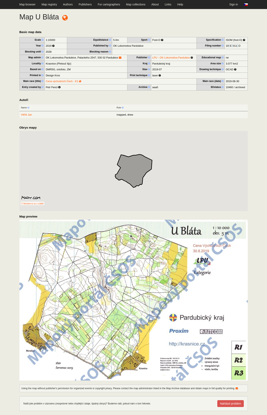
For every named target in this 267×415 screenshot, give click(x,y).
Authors (68, 4)
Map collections (135, 4)
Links (168, 4)
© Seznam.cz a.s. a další (32, 203)
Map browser (27, 4)
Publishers (85, 4)
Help (180, 4)
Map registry (49, 4)
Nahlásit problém (230, 403)
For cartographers (109, 4)
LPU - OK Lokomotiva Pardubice (171, 57)
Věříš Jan (26, 114)
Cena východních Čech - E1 (63, 81)
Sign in (233, 4)
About (155, 4)
